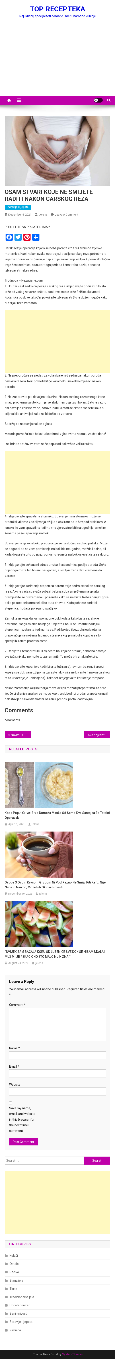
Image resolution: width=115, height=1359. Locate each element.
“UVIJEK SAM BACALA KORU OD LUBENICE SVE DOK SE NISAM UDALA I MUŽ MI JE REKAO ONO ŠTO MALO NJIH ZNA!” (55, 954)
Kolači (14, 1255)
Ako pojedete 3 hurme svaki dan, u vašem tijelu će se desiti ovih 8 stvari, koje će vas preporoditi (99, 735)
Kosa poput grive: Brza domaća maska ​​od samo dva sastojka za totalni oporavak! (57, 815)
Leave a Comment (66, 214)
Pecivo (14, 1272)
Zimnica (15, 1330)
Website (15, 1084)
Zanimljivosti (18, 1313)
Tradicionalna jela (22, 1297)
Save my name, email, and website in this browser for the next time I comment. (22, 1119)
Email (14, 1066)
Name (14, 1048)
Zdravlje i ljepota (18, 207)
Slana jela (16, 1280)
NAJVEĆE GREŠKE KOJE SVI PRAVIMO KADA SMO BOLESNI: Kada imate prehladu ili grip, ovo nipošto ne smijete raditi (21, 735)
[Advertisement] (57, 62)
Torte (13, 1289)
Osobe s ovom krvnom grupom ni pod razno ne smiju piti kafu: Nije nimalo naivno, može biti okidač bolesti (55, 885)
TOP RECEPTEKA (57, 9)
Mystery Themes (72, 1354)
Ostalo (14, 1264)
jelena (43, 214)
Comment (17, 1005)
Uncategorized (20, 1305)
